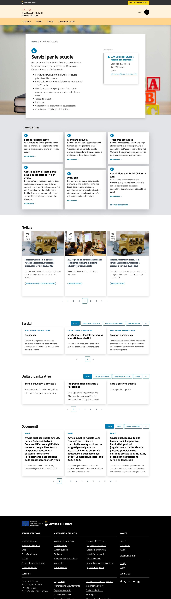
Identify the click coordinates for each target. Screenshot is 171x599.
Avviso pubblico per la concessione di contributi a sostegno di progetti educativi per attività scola (85, 262)
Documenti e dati (67, 21)
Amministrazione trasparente (99, 581)
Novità (39, 21)
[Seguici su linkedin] (138, 581)
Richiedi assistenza (62, 594)
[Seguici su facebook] (121, 581)
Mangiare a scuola (77, 140)
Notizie (123, 541)
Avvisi (122, 549)
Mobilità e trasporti (95, 554)
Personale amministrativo (33, 563)
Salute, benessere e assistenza (100, 563)
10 (110, 481)
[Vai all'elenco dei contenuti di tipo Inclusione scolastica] (48, 283)
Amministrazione (31, 533)
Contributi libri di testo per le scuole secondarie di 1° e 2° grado (40, 175)
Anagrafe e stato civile (64, 541)
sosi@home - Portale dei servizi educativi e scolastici (85, 336)
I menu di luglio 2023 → (120, 205)
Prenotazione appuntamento (67, 585)
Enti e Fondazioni (29, 554)
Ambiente (58, 563)
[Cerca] (146, 12)
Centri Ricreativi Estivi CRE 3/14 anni (128, 175)
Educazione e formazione (65, 558)
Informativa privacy (94, 585)
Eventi (123, 567)
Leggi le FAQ (59, 581)
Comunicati (125, 545)
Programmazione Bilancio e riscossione (83, 385)
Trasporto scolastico (121, 140)
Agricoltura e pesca (95, 567)
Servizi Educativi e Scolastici (40, 383)
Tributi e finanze (94, 558)
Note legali (90, 594)
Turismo (58, 554)
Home (34, 41)
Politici (25, 558)
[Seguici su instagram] (125, 581)
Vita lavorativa (60, 545)
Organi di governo (30, 541)
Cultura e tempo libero (97, 541)
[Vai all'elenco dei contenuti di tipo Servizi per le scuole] (32, 283)
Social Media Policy (94, 590)
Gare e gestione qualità (123, 383)
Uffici (24, 549)
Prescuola (72, 178)
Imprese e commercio (96, 545)
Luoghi (123, 563)
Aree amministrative (31, 545)
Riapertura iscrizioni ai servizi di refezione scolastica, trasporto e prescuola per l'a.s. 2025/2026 (39, 262)
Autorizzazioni (60, 567)
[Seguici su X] (129, 581)
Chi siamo (26, 21)
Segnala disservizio (62, 590)
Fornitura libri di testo (36, 140)
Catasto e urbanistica (96, 549)
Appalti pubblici (61, 549)
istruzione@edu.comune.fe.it (124, 74)
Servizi (50, 21)
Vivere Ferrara (128, 555)
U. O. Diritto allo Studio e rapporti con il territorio (122, 58)
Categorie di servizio (65, 533)
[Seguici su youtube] (134, 581)
